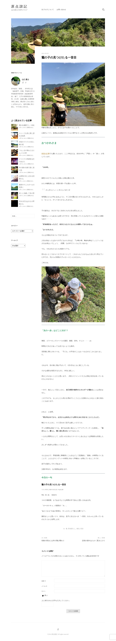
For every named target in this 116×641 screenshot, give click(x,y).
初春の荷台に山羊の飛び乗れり (53, 541)
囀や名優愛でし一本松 (26, 125)
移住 (78, 529)
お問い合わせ (61, 9)
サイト (44, 591)
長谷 (81, 529)
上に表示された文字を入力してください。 (56, 600)
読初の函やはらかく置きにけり (93, 541)
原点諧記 (19, 6)
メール (44, 586)
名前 (44, 581)
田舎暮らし (72, 529)
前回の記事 (46, 154)
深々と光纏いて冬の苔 (26, 193)
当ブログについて (47, 9)
